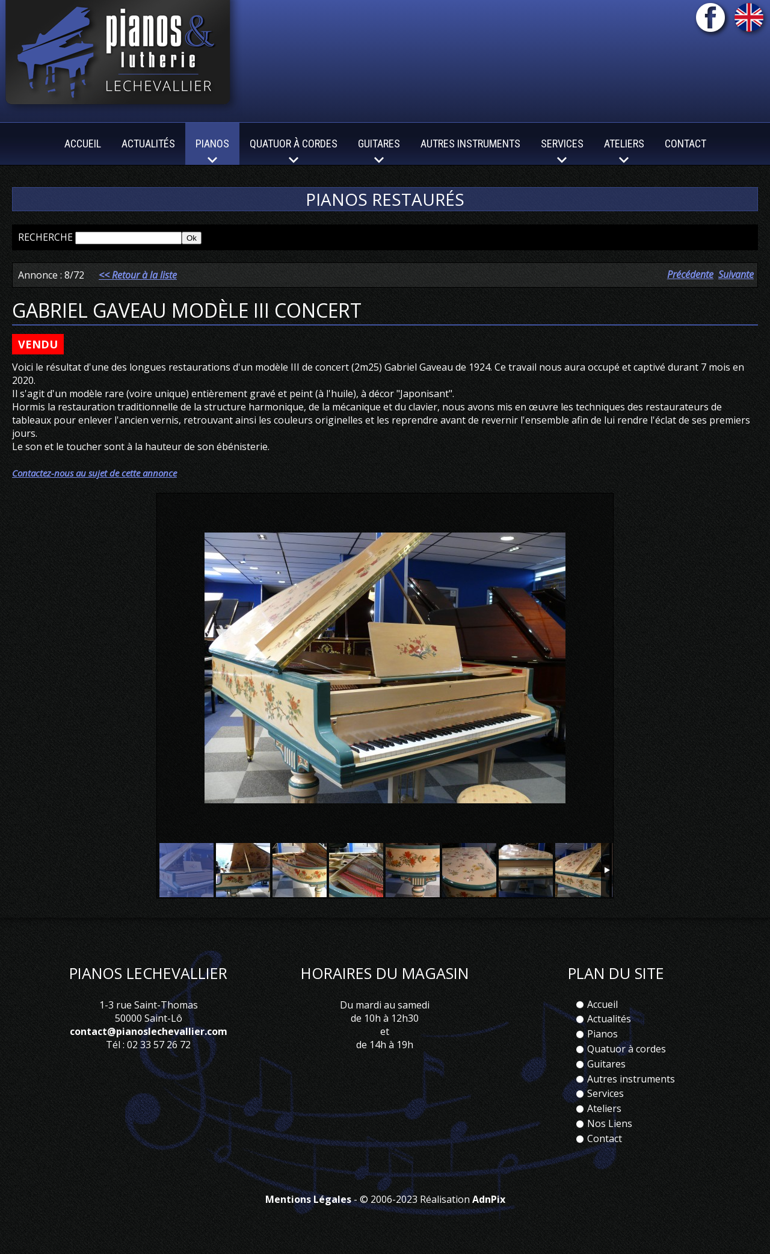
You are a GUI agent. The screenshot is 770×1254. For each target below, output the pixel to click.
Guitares (606, 1063)
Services (605, 1093)
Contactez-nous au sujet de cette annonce (94, 473)
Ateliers (604, 1108)
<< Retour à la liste (138, 275)
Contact (685, 143)
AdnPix (488, 1199)
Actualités (148, 143)
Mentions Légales (308, 1199)
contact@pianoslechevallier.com (148, 1031)
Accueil (82, 143)
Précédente (690, 274)
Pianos (602, 1033)
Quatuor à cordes (626, 1048)
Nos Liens (609, 1123)
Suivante (736, 274)
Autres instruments (470, 143)
